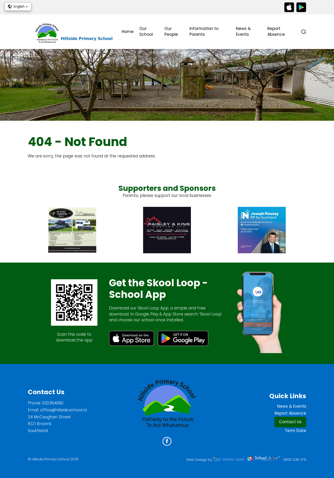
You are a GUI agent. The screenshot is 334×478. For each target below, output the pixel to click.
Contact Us (290, 422)
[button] (18, 6)
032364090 (52, 403)
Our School (146, 31)
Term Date (295, 430)
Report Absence (276, 31)
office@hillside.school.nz (63, 410)
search (303, 31)
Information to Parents (203, 31)
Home (128, 31)
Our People (171, 31)
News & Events (243, 31)
